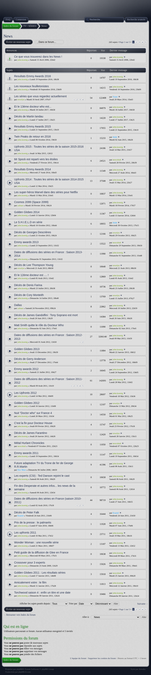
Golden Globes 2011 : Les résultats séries (39, 572)
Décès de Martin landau (28, 116)
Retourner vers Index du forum (21, 614)
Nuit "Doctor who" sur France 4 (33, 413)
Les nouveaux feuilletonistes (31, 86)
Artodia (142, 669)
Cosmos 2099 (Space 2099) (31, 202)
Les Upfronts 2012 (25, 392)
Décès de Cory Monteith (29, 295)
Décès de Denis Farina (28, 285)
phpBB (20, 669)
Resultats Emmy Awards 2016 (32, 76)
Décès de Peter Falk (26, 512)
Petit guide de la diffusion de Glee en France (41, 552)
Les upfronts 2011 (25, 532)
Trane (115, 96)
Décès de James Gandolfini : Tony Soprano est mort (46, 315)
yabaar (20, 205)
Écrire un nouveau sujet (18, 42)
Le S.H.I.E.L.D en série (28, 222)
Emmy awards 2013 (26, 242)
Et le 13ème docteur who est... (32, 106)
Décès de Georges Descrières (32, 232)
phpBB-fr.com (24, 672)
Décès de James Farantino (30, 432)
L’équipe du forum (78, 658)
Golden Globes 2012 (26, 402)
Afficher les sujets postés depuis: (43, 603)
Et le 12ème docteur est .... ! (31, 275)
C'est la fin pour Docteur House (33, 423)
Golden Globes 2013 (26, 349)
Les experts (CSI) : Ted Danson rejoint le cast (41, 475)
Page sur (124, 42)
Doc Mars (21, 470)
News (8, 36)
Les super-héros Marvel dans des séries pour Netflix (46, 192)
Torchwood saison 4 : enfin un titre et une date (42, 592)
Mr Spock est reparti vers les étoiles (36, 159)
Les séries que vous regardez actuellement (40, 96)
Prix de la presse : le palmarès (32, 522)
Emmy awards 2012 (26, 369)
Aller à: (85, 617)
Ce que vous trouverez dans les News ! (38, 56)
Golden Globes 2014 (26, 212)
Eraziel (20, 515)
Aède (114, 137)
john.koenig (22, 60)
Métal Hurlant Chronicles (29, 443)
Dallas (18, 305)
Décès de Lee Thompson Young (33, 265)
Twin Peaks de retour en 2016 (32, 136)
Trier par (81, 603)
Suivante (141, 603)
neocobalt (117, 159)
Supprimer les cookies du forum (102, 658)
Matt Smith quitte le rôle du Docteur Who (39, 325)
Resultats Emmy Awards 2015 (32, 126)
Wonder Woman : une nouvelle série (36, 542)
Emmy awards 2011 (26, 453)
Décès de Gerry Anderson (30, 358)
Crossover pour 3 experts (29, 562)
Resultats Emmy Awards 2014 (32, 169)
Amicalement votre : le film (30, 582)
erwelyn (20, 99)
